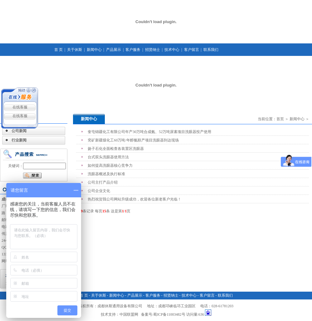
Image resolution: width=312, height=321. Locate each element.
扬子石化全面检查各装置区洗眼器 (116, 148)
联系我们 (210, 49)
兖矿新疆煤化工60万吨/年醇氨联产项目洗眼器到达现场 (133, 140)
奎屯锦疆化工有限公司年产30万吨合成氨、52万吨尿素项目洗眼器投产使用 (149, 132)
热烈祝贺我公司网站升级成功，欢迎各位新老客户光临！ (134, 199)
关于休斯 (74, 49)
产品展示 (113, 49)
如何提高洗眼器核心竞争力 (110, 165)
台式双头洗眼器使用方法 (108, 157)
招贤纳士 (152, 49)
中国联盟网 (128, 314)
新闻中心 (94, 49)
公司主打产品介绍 (103, 182)
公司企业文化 (99, 191)
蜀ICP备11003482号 (169, 314)
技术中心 (171, 49)
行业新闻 (19, 140)
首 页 (58, 49)
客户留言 (191, 49)
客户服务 (132, 49)
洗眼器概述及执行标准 (106, 174)
